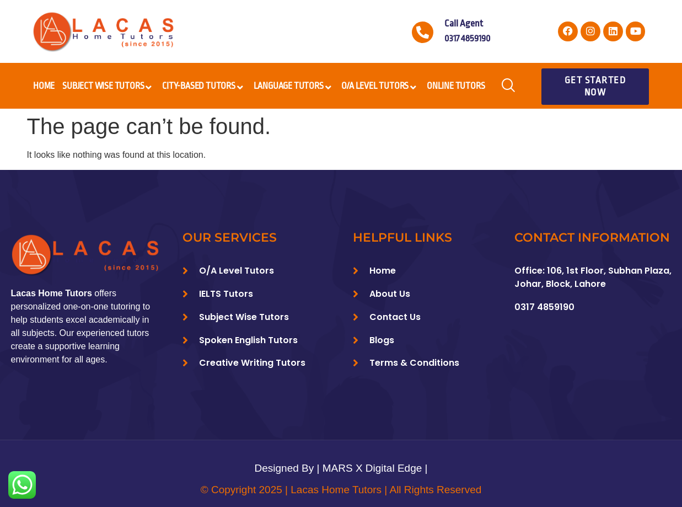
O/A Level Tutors (380, 88)
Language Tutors (294, 88)
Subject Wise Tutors (108, 88)
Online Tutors (456, 86)
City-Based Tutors (203, 88)
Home (44, 86)
